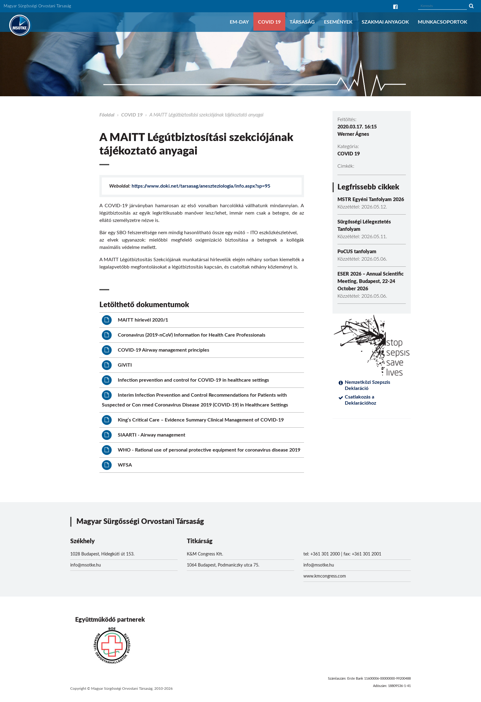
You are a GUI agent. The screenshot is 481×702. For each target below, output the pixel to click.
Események (338, 22)
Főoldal (106, 115)
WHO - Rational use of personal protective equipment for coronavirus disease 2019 (201, 450)
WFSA (117, 465)
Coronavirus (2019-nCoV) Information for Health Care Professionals (183, 335)
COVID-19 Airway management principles (155, 350)
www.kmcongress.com (324, 576)
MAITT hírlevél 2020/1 (135, 320)
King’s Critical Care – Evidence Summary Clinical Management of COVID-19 (193, 420)
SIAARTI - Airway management (143, 435)
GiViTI (117, 365)
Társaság (302, 22)
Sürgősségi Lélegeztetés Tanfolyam (364, 225)
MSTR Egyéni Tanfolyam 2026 (370, 199)
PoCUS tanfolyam (356, 251)
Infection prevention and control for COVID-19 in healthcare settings (185, 380)
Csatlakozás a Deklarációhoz (360, 400)
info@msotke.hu (85, 565)
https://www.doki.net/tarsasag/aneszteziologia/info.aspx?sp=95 (201, 186)
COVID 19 (269, 22)
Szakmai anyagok (385, 22)
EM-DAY (239, 22)
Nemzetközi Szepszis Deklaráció (367, 385)
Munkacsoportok (442, 22)
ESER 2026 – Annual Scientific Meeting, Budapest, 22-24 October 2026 (370, 281)
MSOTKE (19, 25)
